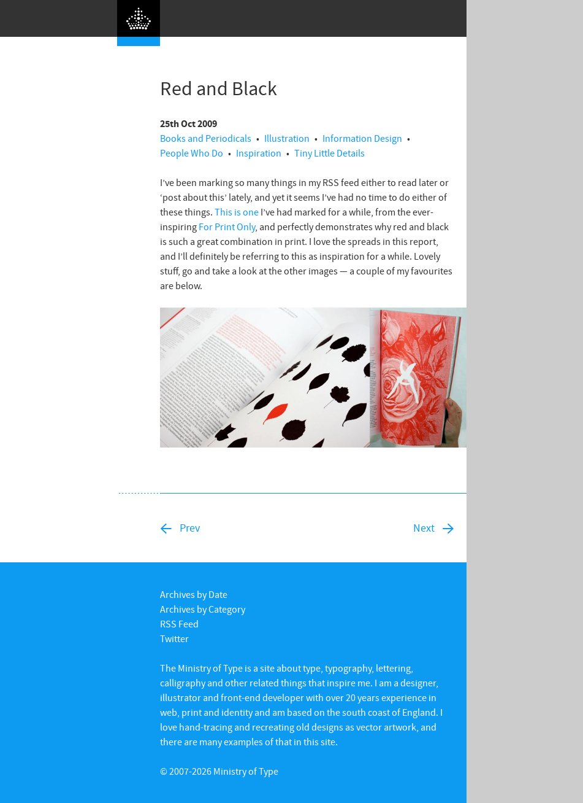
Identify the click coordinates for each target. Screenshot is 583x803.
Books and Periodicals (205, 138)
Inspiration (258, 153)
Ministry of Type (245, 771)
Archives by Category (202, 609)
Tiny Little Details (329, 153)
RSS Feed (179, 624)
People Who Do (191, 153)
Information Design (362, 138)
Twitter (174, 638)
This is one (237, 212)
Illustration (287, 138)
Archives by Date (193, 594)
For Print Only (227, 226)
